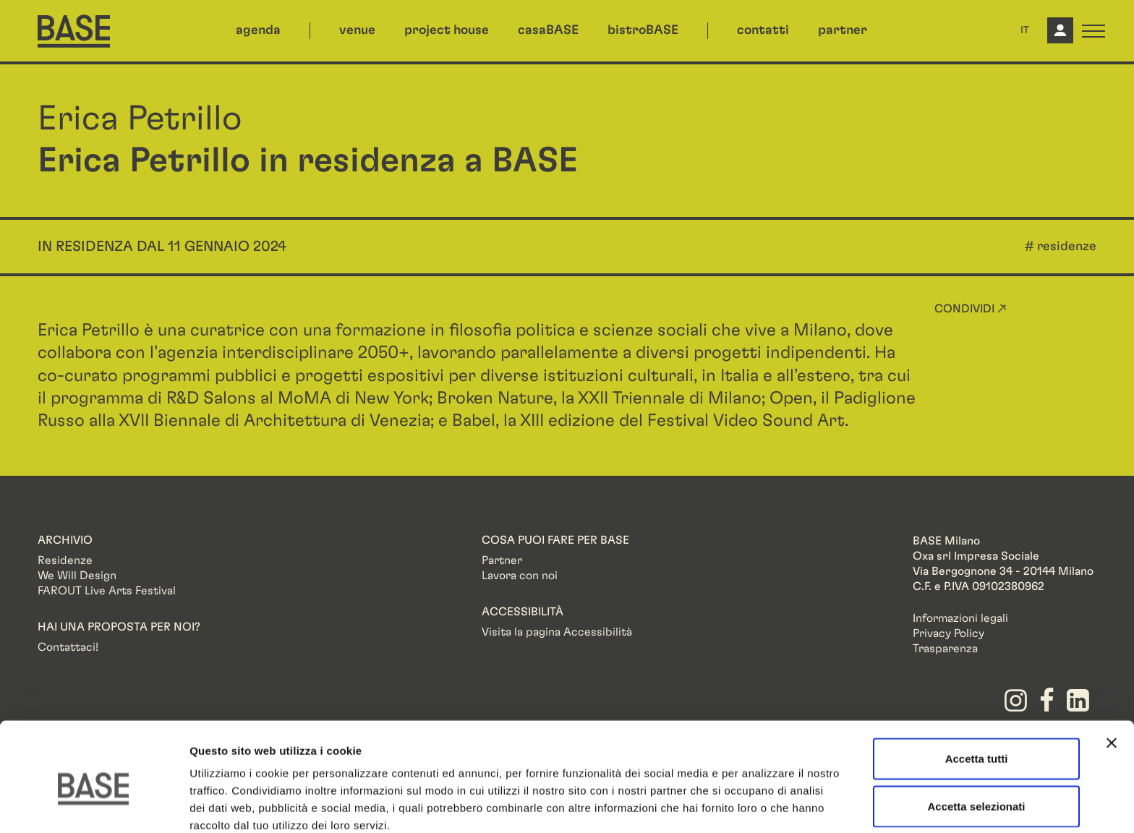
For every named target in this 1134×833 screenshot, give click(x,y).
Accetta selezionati (976, 738)
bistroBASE (643, 30)
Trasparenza (945, 648)
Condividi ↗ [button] (970, 309)
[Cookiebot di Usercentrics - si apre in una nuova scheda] (93, 805)
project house (446, 30)
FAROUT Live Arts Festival (107, 591)
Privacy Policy (948, 633)
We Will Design (77, 575)
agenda (258, 30)
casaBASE (548, 30)
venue (357, 30)
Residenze (65, 560)
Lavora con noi (520, 575)
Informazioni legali (960, 618)
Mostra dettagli (761, 804)
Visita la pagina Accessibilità (557, 632)
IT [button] (1024, 30)
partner (842, 30)
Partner (502, 560)
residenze (1066, 246)
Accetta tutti (976, 691)
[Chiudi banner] (1112, 675)
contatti (763, 30)
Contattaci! (68, 647)
